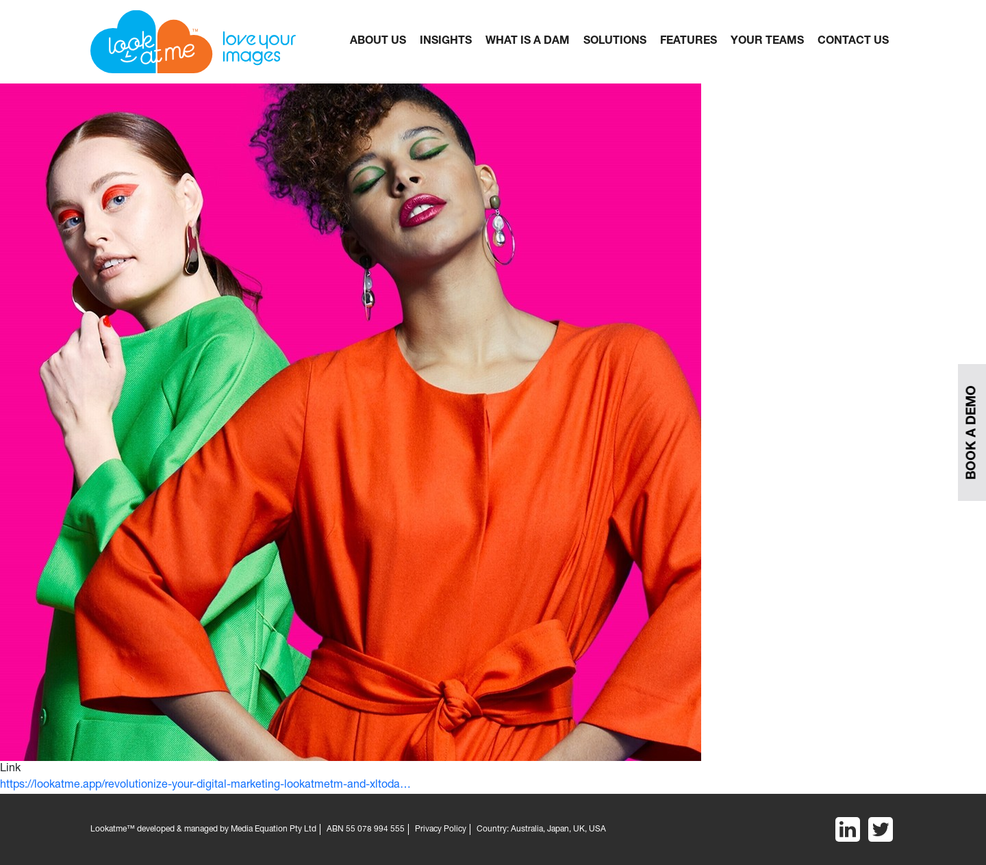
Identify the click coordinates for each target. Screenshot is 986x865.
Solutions (614, 41)
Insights (446, 41)
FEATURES (688, 41)
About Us (378, 41)
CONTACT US (853, 41)
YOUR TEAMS (767, 41)
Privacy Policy (440, 829)
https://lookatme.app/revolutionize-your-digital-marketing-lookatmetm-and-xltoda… (205, 785)
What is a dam (527, 41)
